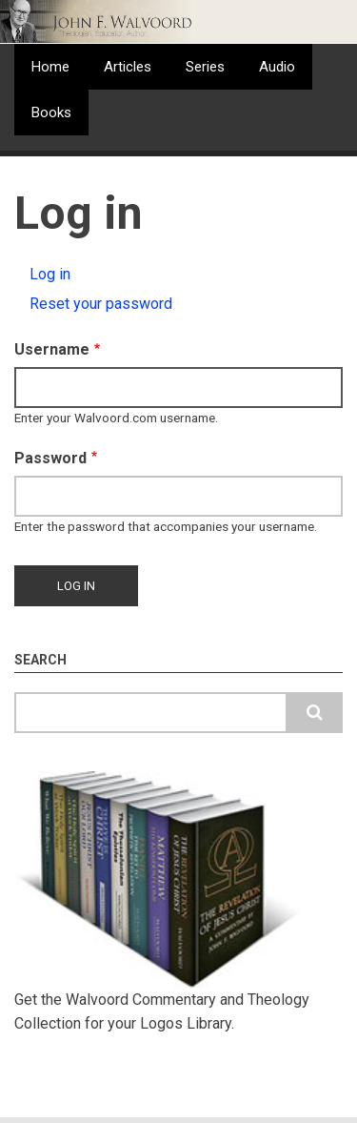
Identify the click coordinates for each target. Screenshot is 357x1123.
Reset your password (101, 304)
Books (51, 112)
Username (51, 349)
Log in (72, 276)
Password (50, 458)
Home (50, 66)
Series (205, 66)
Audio (277, 66)
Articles (127, 66)
